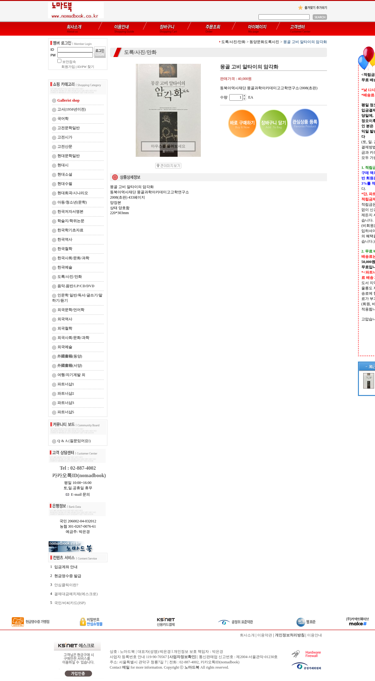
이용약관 (264, 635)
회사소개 (247, 635)
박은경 (217, 651)
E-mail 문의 (78, 494)
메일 (126, 667)
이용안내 (314, 635)
